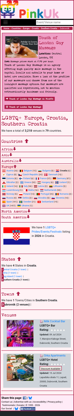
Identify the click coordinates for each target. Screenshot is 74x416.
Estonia (8, 178)
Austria (8, 170)
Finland (25, 178)
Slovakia (40, 197)
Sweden (25, 201)
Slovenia (58, 197)
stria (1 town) (8, 273)
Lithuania (56, 186)
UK (5, 205)
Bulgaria (44, 170)
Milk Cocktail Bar (54, 321)
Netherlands (48, 190)
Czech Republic (28, 174)
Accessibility (39, 401)
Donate (20, 405)
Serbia (23, 197)
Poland (24, 194)
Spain (7, 201)
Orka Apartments (54, 355)
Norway (8, 194)
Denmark (50, 174)
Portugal (43, 194)
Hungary (44, 182)
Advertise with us (22, 401)
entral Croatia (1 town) (13, 269)
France (41, 178)
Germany (59, 178)
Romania (62, 194)
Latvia (39, 186)
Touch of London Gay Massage (23, 107)
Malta (29, 190)
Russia (7, 197)
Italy (23, 186)
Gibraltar (8, 182)
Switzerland (45, 201)
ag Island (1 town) (11, 276)
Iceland (61, 182)
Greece (25, 182)
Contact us (6, 401)
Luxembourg (10, 190)
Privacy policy (54, 401)
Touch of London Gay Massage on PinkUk (29, 98)
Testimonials (8, 405)
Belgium (26, 170)
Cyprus (8, 174)
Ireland (7, 186)
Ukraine (23, 205)
